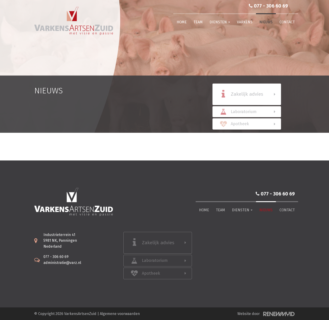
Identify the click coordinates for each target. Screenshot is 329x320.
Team (198, 22)
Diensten (220, 22)
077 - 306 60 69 (268, 6)
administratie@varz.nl (62, 262)
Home (182, 22)
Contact (287, 22)
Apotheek (240, 123)
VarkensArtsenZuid (80, 314)
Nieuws (266, 22)
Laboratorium (244, 111)
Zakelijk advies (247, 94)
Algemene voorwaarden (120, 314)
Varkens (244, 22)
